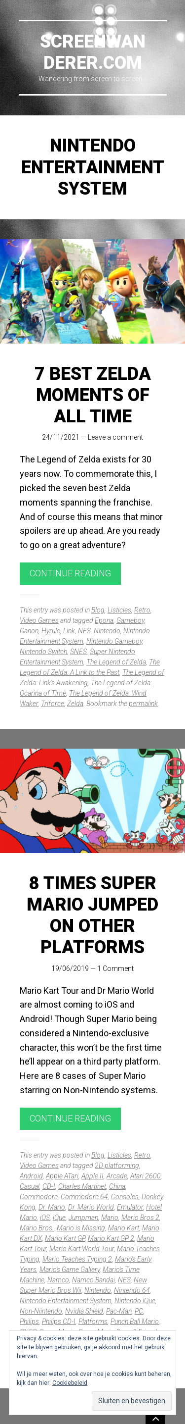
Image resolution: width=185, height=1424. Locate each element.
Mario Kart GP (65, 1238)
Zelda (75, 704)
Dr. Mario (51, 1207)
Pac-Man (119, 1311)
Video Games (39, 620)
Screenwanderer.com (93, 52)
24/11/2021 (60, 437)
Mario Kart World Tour (81, 1249)
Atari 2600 (145, 1176)
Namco (58, 1280)
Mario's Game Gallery (69, 1269)
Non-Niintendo (41, 1311)
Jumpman (83, 1217)
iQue (59, 1217)
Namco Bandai (93, 1280)
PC (139, 1311)
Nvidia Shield (84, 1311)
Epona (104, 620)
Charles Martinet (82, 1186)
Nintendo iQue (134, 1301)
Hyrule (50, 631)
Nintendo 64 (132, 1290)
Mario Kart (123, 1228)
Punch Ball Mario (135, 1321)
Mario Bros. (37, 1228)
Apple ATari (62, 1176)
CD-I (48, 1186)
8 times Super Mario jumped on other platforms (92, 915)
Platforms (93, 1321)
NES (84, 631)
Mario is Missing (81, 1228)
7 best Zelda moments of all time (93, 395)
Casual (29, 1186)
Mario (109, 1217)
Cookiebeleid (69, 1382)
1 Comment (115, 968)
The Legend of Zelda (116, 662)
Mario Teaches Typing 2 (77, 1259)
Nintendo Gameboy (114, 641)
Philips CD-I (58, 1321)
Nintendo (107, 631)
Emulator (130, 1207)
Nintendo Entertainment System (65, 1301)
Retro (142, 610)
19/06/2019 (70, 968)
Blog (98, 610)
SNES (78, 652)
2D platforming (117, 1166)
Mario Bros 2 (140, 1217)
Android (31, 1176)
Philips (29, 1321)
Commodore (39, 1197)
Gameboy (130, 620)
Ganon (29, 631)
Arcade (117, 1176)
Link (69, 631)
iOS (45, 1217)
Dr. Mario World (91, 1207)
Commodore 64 (84, 1197)
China (117, 1186)
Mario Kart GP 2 (111, 1238)
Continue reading (70, 573)
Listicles (119, 610)
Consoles (125, 1197)
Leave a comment (115, 437)
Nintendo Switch (43, 652)
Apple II (92, 1176)
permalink (143, 704)
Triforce (52, 704)
